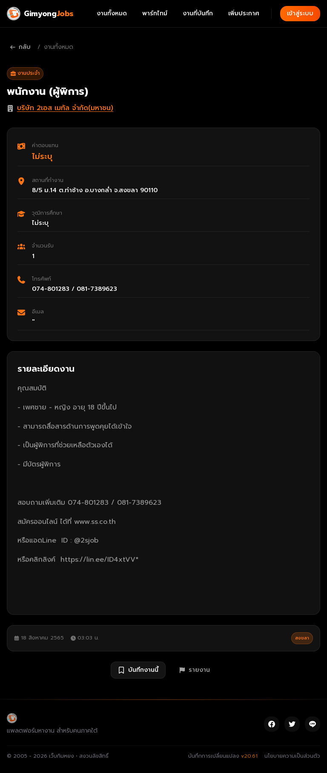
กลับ (20, 47)
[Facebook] (271, 724)
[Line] (312, 724)
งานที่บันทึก (198, 13)
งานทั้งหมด (112, 13)
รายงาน (194, 669)
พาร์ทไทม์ (154, 13)
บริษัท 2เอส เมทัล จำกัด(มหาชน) (65, 108)
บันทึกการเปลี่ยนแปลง (223, 756)
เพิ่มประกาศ (243, 13)
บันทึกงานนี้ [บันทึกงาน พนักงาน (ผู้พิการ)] (138, 669)
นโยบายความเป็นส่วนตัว (292, 756)
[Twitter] (292, 724)
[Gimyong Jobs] (40, 13)
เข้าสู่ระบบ (300, 13)
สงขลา (302, 638)
